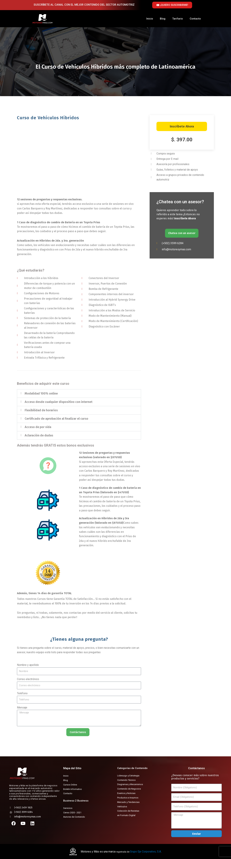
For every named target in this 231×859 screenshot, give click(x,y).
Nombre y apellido (28, 666)
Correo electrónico (28, 680)
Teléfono (22, 694)
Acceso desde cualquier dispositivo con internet (58, 403)
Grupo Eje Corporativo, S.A (145, 851)
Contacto (195, 18)
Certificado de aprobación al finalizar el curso (56, 420)
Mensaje (22, 709)
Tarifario (177, 18)
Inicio (149, 18)
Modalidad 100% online (41, 395)
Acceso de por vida (38, 428)
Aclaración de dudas (39, 437)
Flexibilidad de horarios (41, 412)
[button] (79, 395)
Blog (162, 18)
